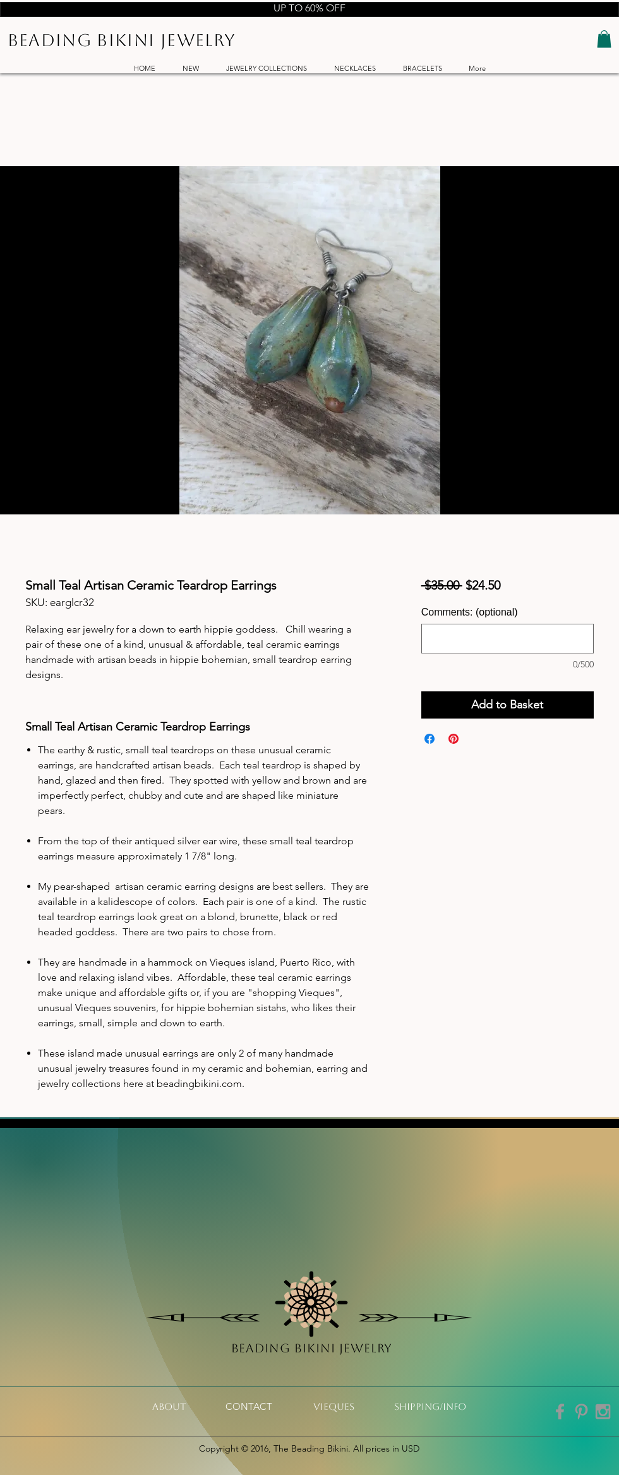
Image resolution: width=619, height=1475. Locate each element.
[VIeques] (333, 1406)
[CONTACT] (248, 1406)
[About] (169, 1406)
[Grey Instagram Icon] (602, 1411)
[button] (604, 38)
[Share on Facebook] (429, 738)
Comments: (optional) (469, 612)
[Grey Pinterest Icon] (581, 1411)
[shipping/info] (430, 1406)
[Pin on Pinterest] (453, 738)
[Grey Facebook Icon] (560, 1411)
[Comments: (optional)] (507, 638)
